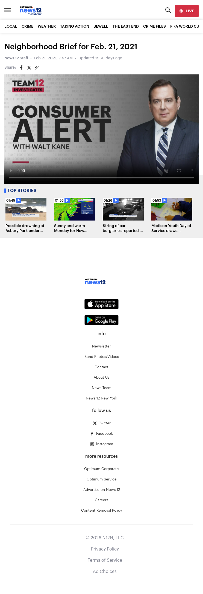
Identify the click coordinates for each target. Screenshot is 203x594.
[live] (187, 11)
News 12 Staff (16, 58)
